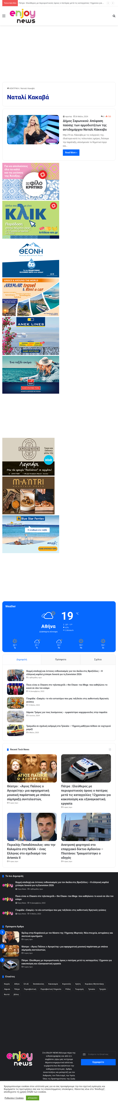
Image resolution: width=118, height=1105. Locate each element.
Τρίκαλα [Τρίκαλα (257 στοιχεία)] (91, 989)
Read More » (71, 152)
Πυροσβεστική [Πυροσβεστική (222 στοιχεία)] (30, 989)
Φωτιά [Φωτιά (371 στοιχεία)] (6, 994)
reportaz (68, 116)
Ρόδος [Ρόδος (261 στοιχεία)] (68, 989)
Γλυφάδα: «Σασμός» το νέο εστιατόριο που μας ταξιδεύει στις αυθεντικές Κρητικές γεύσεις (60, 910)
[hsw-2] (30, 393)
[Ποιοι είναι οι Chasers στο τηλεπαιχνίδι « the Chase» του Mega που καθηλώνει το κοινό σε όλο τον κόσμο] (15, 689)
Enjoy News (22, 889)
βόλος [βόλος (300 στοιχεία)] (16, 994)
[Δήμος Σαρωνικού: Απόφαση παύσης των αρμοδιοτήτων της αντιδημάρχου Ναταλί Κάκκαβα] (33, 129)
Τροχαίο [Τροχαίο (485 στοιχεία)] (102, 989)
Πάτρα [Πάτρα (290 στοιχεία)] (17, 989)
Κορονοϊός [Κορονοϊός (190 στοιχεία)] (66, 984)
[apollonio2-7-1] (28, 475)
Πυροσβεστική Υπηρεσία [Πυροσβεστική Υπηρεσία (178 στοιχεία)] (51, 989)
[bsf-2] (30, 552)
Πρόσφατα (60, 659)
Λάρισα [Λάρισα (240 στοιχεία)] (7, 989)
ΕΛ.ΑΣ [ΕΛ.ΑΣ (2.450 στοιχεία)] (26, 984)
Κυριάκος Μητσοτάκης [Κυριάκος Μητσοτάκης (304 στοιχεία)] (94, 984)
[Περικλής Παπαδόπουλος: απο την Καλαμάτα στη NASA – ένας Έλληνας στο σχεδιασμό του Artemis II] (32, 827)
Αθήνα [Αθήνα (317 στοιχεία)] (16, 984)
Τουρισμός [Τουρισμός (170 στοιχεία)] (79, 989)
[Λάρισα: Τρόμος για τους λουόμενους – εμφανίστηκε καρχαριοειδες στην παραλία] (15, 716)
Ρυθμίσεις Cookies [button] (14, 1098)
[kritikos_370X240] (30, 199)
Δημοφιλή (21, 659)
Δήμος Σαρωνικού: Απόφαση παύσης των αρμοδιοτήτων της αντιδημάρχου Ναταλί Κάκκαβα (85, 125)
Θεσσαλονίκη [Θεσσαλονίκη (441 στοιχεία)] (38, 984)
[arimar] (30, 315)
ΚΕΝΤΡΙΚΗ (13, 88)
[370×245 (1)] (30, 277)
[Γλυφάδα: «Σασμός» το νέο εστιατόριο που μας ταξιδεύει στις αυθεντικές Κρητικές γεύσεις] (15, 703)
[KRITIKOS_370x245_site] (30, 238)
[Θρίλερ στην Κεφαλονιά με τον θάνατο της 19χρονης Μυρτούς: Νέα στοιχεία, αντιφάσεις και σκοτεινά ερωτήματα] (10, 937)
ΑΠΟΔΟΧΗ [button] (32, 1098)
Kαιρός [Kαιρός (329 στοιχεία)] (7, 984)
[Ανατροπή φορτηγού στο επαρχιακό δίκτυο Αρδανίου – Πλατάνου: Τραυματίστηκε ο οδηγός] (86, 827)
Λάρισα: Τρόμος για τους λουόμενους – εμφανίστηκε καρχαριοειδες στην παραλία (66, 712)
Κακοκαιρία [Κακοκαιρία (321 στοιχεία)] (53, 984)
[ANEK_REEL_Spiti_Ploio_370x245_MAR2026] (30, 354)
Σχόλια (98, 659)
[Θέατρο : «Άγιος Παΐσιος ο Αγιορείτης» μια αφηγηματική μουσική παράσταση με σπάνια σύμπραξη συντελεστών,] (32, 768)
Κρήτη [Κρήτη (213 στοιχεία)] (78, 984)
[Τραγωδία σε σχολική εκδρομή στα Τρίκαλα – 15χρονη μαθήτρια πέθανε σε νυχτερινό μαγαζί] (15, 730)
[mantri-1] (28, 514)
